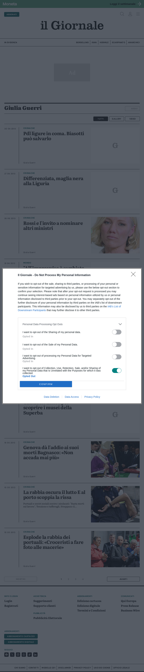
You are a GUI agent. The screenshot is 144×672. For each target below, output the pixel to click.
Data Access (72, 396)
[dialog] (72, 336)
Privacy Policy (92, 396)
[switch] (116, 332)
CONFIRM (46, 384)
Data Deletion (51, 396)
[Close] (134, 275)
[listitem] (72, 324)
